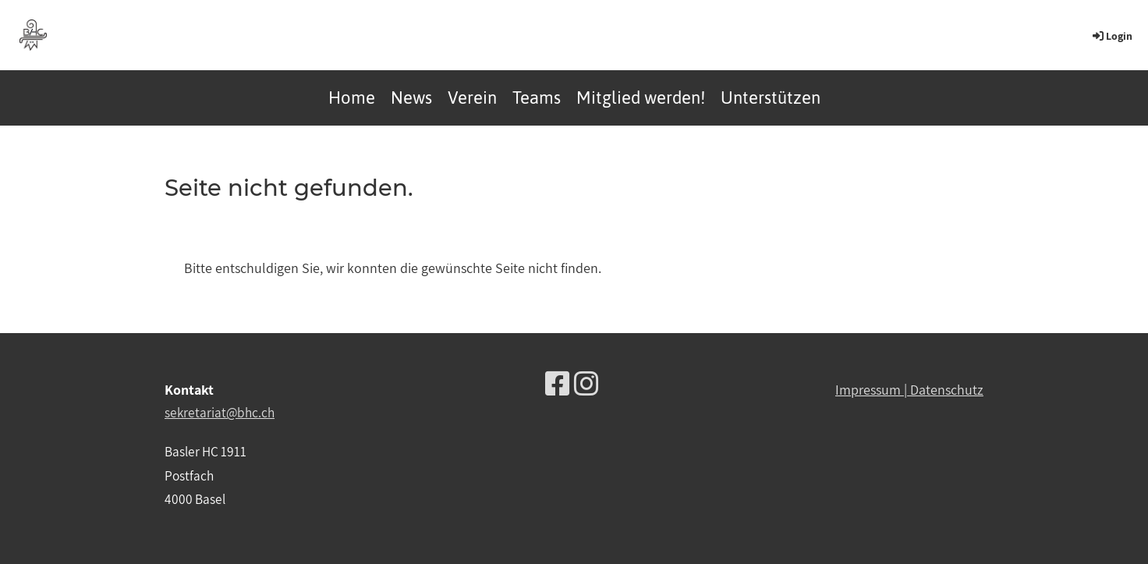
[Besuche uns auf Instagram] (586, 383)
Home (351, 97)
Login (1111, 36)
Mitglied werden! (640, 97)
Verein (472, 97)
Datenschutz (946, 390)
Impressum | (872, 390)
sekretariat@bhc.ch (220, 412)
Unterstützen (770, 97)
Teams (536, 97)
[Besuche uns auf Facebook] (557, 383)
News (411, 97)
